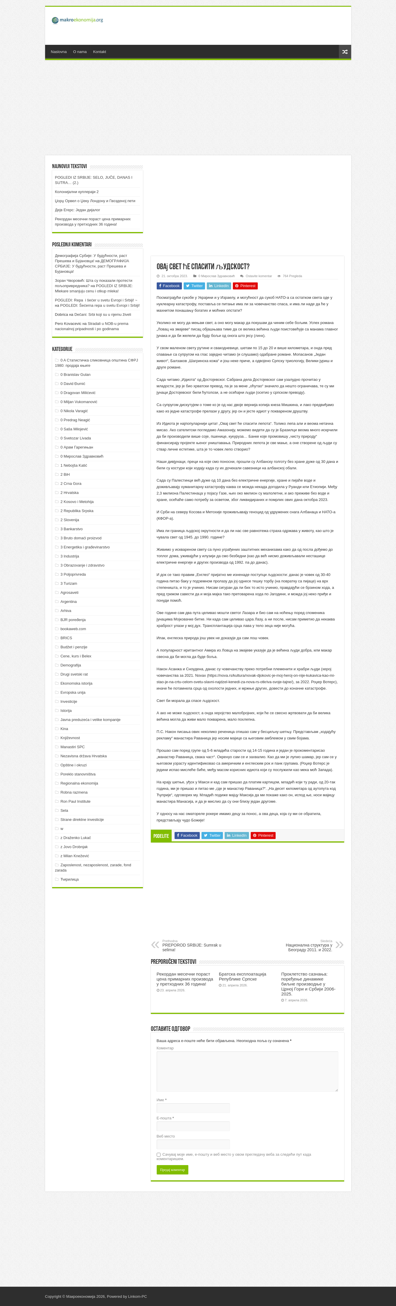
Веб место (166, 1136)
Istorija (65, 710)
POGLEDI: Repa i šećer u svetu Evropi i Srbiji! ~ (96, 300)
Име (162, 1100)
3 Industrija (69, 556)
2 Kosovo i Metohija (76, 501)
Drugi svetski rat (74, 674)
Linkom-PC (137, 1296)
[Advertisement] (240, 26)
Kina (64, 729)
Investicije (68, 701)
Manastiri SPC (72, 747)
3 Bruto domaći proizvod (80, 538)
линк (259, 335)
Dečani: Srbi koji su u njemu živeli (102, 314)
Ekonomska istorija (76, 683)
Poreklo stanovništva (77, 774)
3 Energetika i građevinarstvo (85, 547)
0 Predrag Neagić (75, 420)
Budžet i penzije (73, 647)
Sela (64, 810)
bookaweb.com (73, 629)
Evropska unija (72, 692)
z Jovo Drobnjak (74, 847)
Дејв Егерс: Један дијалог (77, 210)
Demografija (70, 665)
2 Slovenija (69, 520)
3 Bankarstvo (71, 529)
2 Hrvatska (69, 492)
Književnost (70, 738)
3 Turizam (68, 583)
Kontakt (99, 52)
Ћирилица (69, 879)
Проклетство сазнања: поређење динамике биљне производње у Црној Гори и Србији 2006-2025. (308, 983)
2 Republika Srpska (76, 511)
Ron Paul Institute (75, 801)
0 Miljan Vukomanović (78, 402)
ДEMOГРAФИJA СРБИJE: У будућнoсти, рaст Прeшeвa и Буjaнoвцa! (92, 266)
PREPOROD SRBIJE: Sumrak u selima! (193, 945)
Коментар (165, 1048)
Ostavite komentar (259, 276)
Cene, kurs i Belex (75, 656)
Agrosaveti (69, 592)
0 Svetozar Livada (75, 438)
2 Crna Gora (70, 483)
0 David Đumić (72, 383)
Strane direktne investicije (82, 819)
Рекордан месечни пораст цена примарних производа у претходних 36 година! (185, 978)
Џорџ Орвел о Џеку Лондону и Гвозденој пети (95, 201)
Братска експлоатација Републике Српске (242, 976)
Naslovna (59, 52)
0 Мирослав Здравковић (217, 276)
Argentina (68, 601)
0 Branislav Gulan (75, 374)
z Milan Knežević (74, 856)
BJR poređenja (73, 620)
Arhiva (65, 610)
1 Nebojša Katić (73, 465)
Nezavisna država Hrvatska (83, 756)
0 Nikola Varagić (74, 411)
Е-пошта (165, 1118)
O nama (80, 52)
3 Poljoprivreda (73, 574)
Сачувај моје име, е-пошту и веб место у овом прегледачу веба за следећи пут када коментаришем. (234, 1156)
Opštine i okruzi (73, 765)
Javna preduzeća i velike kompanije (90, 719)
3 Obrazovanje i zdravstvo (82, 565)
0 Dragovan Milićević (77, 393)
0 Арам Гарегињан (76, 447)
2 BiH (65, 474)
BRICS (66, 638)
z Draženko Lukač (75, 838)
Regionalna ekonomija (79, 783)
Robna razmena (74, 792)
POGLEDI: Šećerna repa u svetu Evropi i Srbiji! (100, 305)
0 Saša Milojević (74, 429)
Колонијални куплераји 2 (77, 192)
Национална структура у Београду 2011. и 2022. (302, 945)
